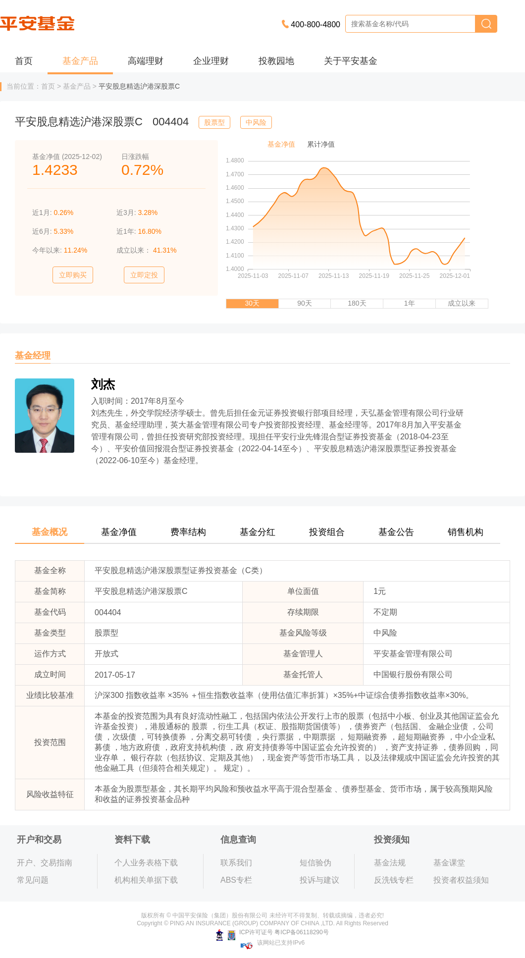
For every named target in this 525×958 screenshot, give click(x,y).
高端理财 (145, 61)
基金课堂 (449, 862)
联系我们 (236, 862)
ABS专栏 (236, 880)
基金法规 (390, 862)
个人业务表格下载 (146, 862)
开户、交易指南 (44, 862)
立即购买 (73, 275)
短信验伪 (315, 862)
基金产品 (80, 61)
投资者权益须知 (461, 880)
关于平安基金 (350, 61)
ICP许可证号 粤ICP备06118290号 (272, 932)
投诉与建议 (319, 880)
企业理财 (211, 61)
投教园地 (276, 61)
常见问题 (33, 880)
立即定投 (144, 275)
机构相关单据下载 (146, 880)
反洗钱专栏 (394, 880)
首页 (24, 61)
